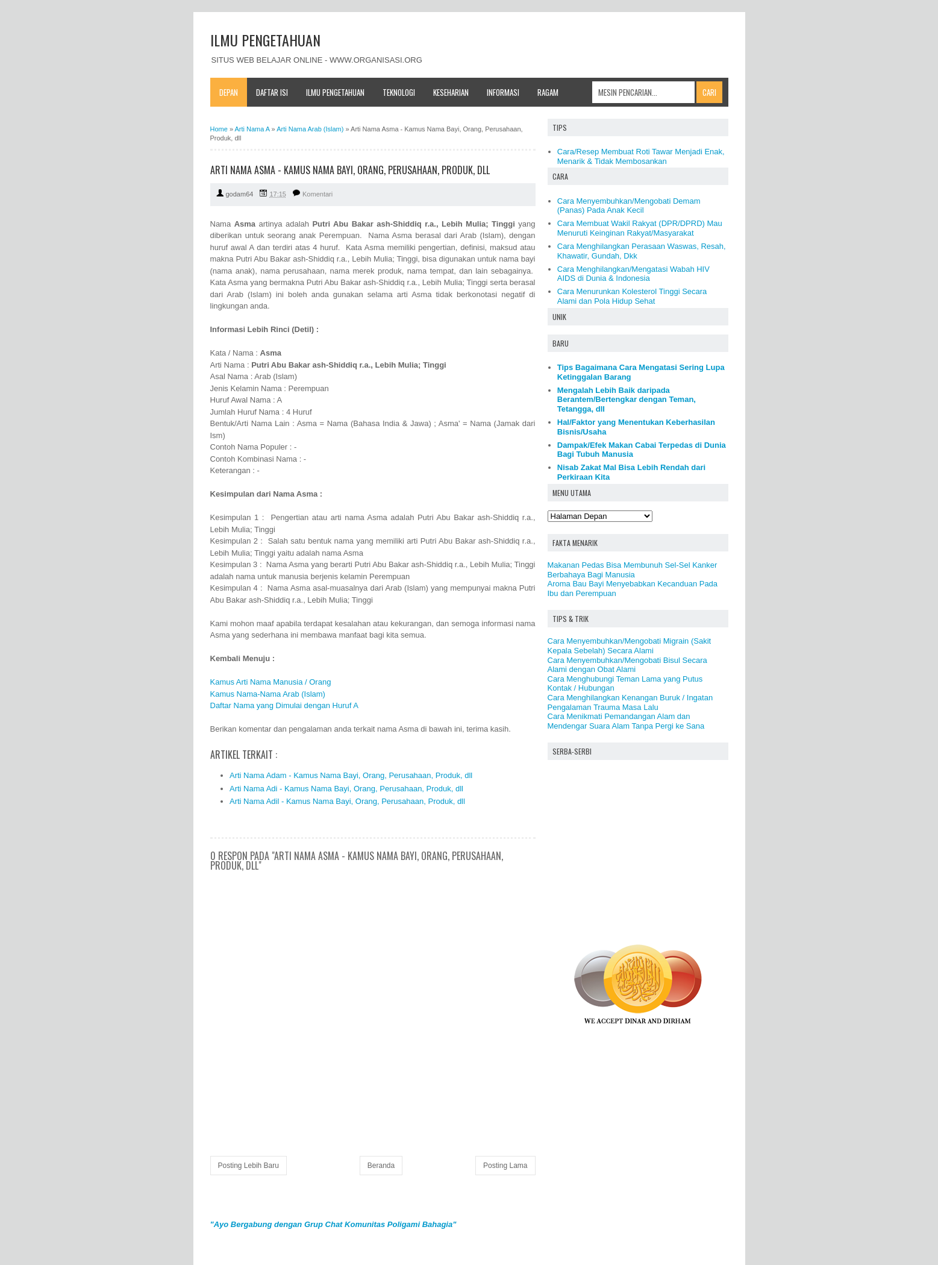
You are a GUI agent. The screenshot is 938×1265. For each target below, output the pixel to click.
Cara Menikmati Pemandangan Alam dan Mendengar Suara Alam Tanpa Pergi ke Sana (626, 721)
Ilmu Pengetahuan (335, 92)
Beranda (381, 1165)
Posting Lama (505, 1165)
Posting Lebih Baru (248, 1165)
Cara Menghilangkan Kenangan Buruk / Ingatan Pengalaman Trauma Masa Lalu (630, 702)
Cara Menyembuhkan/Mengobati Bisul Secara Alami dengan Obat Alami (627, 665)
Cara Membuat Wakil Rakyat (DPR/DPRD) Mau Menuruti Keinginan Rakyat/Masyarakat (639, 228)
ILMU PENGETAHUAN (265, 40)
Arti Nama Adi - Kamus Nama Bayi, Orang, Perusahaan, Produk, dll (346, 788)
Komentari (317, 194)
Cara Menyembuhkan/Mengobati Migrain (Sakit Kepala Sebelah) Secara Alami (629, 645)
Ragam (547, 92)
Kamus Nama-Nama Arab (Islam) (267, 693)
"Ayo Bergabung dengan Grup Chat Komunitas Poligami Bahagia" (333, 1224)
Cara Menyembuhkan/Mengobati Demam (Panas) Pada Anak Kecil (629, 205)
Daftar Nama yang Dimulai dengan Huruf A (284, 705)
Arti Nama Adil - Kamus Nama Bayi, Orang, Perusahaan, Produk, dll (347, 801)
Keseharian (451, 92)
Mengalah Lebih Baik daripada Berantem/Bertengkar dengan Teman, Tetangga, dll (626, 399)
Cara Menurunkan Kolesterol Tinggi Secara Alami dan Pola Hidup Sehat (632, 296)
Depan (228, 92)
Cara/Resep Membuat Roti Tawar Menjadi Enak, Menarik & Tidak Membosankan (641, 156)
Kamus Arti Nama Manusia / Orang (270, 681)
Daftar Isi (272, 92)
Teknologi (399, 92)
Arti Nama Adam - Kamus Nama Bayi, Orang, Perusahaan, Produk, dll (351, 775)
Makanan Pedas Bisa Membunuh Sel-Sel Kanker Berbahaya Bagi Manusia (633, 569)
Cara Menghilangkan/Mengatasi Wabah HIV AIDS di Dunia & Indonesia (633, 274)
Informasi (503, 92)
